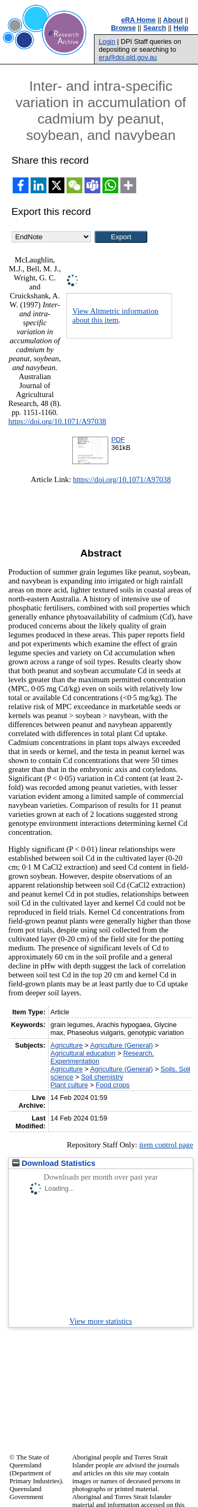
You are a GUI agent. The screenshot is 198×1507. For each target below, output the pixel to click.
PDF (118, 440)
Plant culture (69, 1085)
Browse (123, 28)
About (173, 20)
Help (181, 28)
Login (107, 41)
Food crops (112, 1085)
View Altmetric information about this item (115, 315)
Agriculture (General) (121, 1045)
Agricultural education (83, 1053)
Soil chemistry (102, 1077)
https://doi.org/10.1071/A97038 (57, 421)
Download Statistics (54, 1163)
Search (154, 28)
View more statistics (101, 1321)
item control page (166, 1145)
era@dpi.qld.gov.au (128, 57)
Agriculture (67, 1045)
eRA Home (138, 20)
